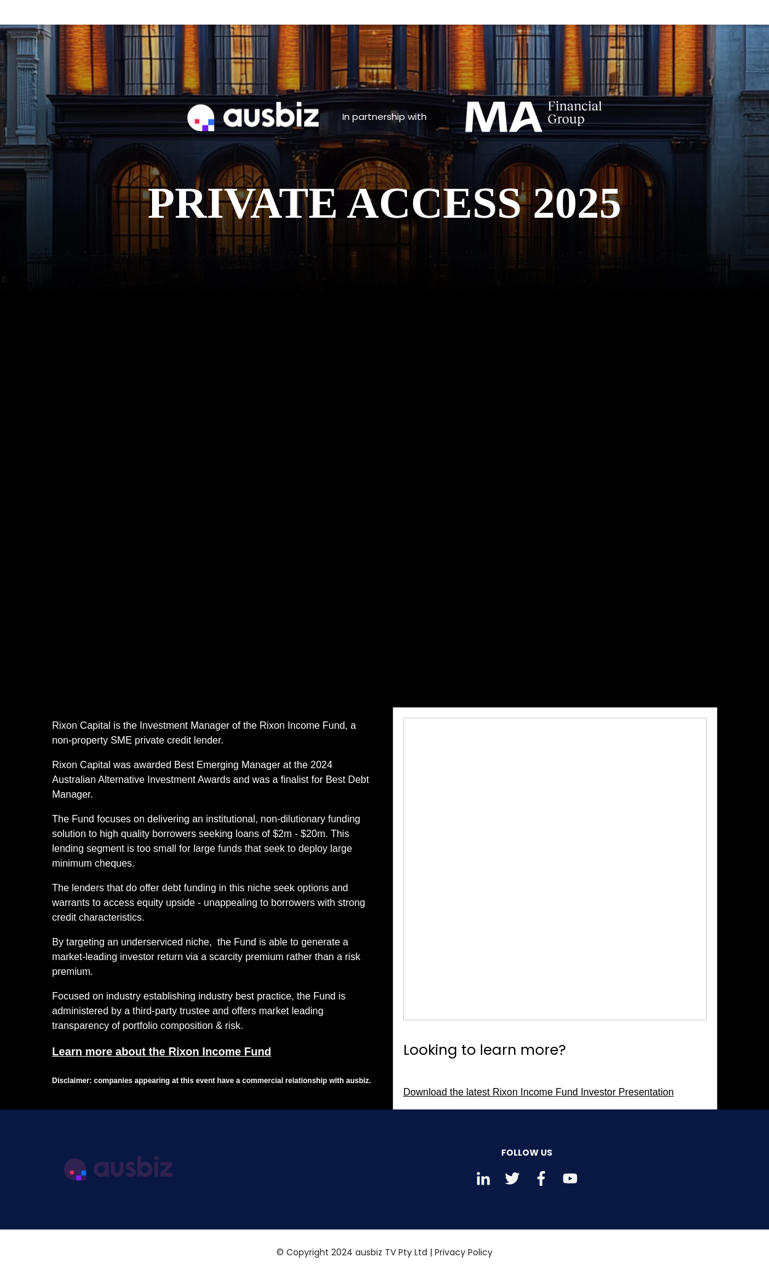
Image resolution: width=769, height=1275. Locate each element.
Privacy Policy (464, 1252)
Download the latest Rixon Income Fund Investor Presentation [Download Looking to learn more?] (538, 1092)
